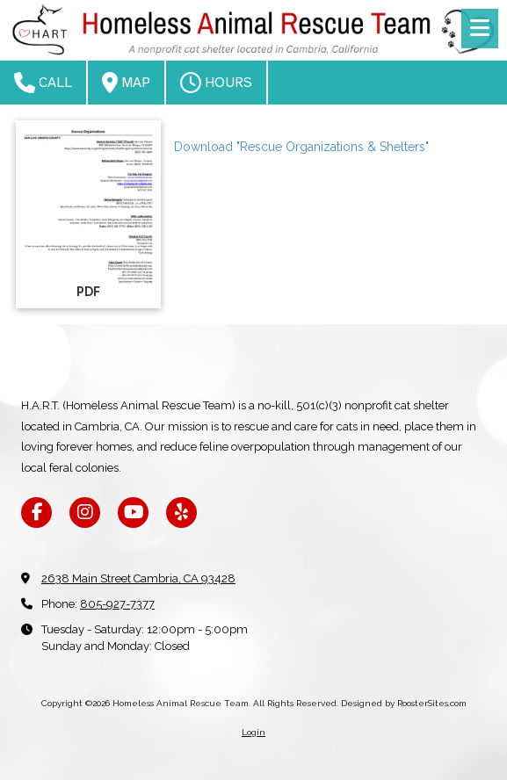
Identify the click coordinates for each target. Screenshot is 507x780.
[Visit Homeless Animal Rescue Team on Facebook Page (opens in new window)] (36, 512)
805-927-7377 (117, 603)
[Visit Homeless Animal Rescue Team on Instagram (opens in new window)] (84, 512)
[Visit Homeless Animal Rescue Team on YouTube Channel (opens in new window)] (133, 512)
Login (253, 732)
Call (43, 82)
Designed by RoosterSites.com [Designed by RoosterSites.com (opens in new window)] (404, 703)
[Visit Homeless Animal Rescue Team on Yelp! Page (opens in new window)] (181, 512)
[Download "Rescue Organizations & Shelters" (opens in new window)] (88, 214)
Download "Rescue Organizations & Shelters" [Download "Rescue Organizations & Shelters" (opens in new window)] (301, 147)
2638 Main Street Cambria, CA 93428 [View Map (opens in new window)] (138, 578)
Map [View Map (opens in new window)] (126, 82)
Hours (216, 82)
